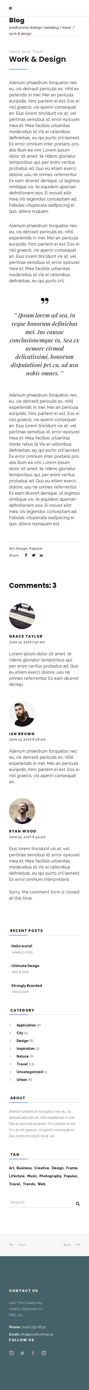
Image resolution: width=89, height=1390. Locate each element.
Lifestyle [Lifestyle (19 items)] (17, 1176)
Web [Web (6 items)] (41, 1184)
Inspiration (26, 1048)
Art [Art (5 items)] (11, 1168)
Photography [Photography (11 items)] (50, 1176)
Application (26, 1025)
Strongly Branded (26, 986)
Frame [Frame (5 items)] (71, 1168)
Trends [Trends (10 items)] (29, 1184)
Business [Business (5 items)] (24, 1168)
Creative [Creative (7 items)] (41, 1168)
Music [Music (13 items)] (32, 1176)
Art (11, 548)
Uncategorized (30, 1072)
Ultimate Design (25, 966)
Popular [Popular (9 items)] (70, 1176)
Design (22, 548)
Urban (22, 1080)
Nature (23, 1056)
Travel (66, 27)
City (20, 1033)
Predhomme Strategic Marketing (34, 27)
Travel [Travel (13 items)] (14, 1184)
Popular (35, 548)
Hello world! (21, 946)
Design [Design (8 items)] (58, 1168)
